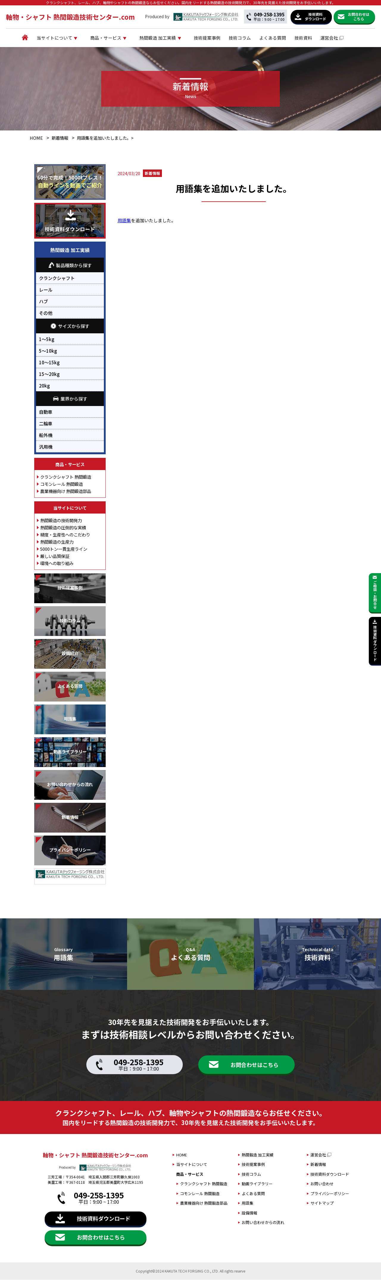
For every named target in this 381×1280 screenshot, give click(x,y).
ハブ (43, 301)
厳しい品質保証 (54, 556)
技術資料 (314, 38)
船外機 (45, 435)
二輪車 (45, 423)
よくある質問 (283, 38)
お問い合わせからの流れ (263, 1223)
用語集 (124, 221)
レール (45, 290)
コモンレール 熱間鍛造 (61, 484)
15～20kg (49, 374)
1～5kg (46, 339)
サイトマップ (322, 1203)
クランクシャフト (57, 278)
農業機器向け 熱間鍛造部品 (65, 491)
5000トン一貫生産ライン (63, 549)
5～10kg (48, 351)
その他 (45, 313)
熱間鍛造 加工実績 (168, 38)
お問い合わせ (322, 1184)
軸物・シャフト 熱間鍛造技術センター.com (70, 16)
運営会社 (340, 38)
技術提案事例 (217, 38)
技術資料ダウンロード (329, 1174)
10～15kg (49, 362)
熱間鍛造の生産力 (57, 542)
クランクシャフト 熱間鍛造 (65, 477)
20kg (44, 385)
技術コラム (251, 38)
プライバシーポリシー (329, 1194)
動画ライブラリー (257, 1184)
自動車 (45, 412)
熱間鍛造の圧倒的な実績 (63, 528)
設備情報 (249, 1213)
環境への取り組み (57, 563)
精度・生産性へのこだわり (65, 535)
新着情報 (59, 138)
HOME (36, 138)
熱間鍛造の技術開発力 (61, 520)
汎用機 (45, 447)
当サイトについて (65, 38)
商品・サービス (116, 38)
